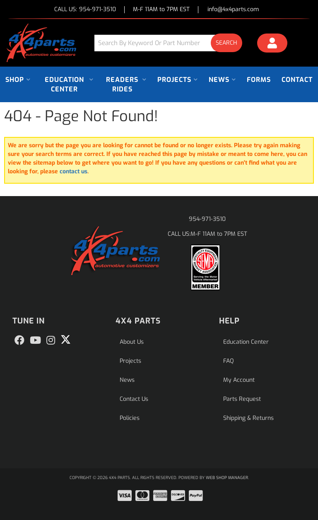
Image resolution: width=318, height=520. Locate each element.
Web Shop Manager (227, 477)
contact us (73, 171)
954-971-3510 (207, 219)
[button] (171, 43)
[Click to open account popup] (272, 44)
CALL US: (85, 9)
